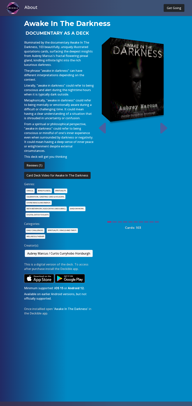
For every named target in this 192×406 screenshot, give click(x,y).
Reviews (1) (34, 165)
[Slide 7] (141, 221)
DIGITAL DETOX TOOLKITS (38, 215)
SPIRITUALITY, (60, 190)
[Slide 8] (146, 221)
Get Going (174, 8)
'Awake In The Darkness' (71, 309)
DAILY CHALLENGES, (35, 230)
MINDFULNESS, (44, 190)
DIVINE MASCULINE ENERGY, (39, 203)
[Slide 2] (114, 221)
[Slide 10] (157, 221)
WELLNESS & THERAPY (35, 236)
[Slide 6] (136, 221)
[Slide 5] (130, 221)
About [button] (30, 7)
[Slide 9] (151, 221)
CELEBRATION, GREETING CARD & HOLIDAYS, (45, 197)
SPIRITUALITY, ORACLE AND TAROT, (62, 230)
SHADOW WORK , (77, 208)
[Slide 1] (109, 221)
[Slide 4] (125, 221)
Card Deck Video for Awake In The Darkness (57, 175)
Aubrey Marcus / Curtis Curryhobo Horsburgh (58, 253)
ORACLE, (30, 190)
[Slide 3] (120, 221)
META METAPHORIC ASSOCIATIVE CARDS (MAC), (46, 208)
